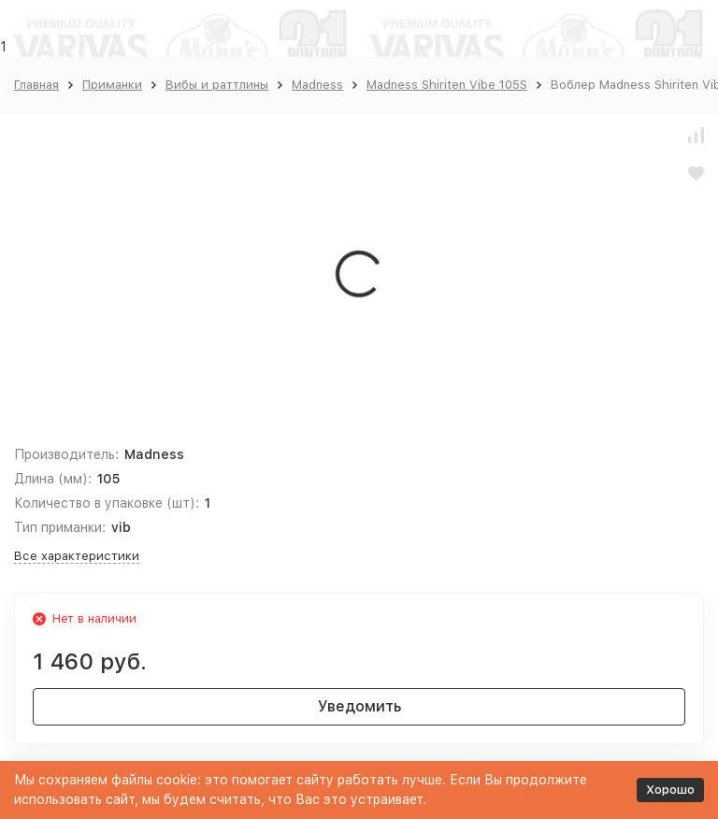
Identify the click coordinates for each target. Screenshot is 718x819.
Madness (317, 85)
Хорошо (670, 790)
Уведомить (359, 706)
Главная (36, 85)
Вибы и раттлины (216, 85)
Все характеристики (76, 556)
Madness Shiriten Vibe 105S (446, 85)
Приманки (112, 85)
